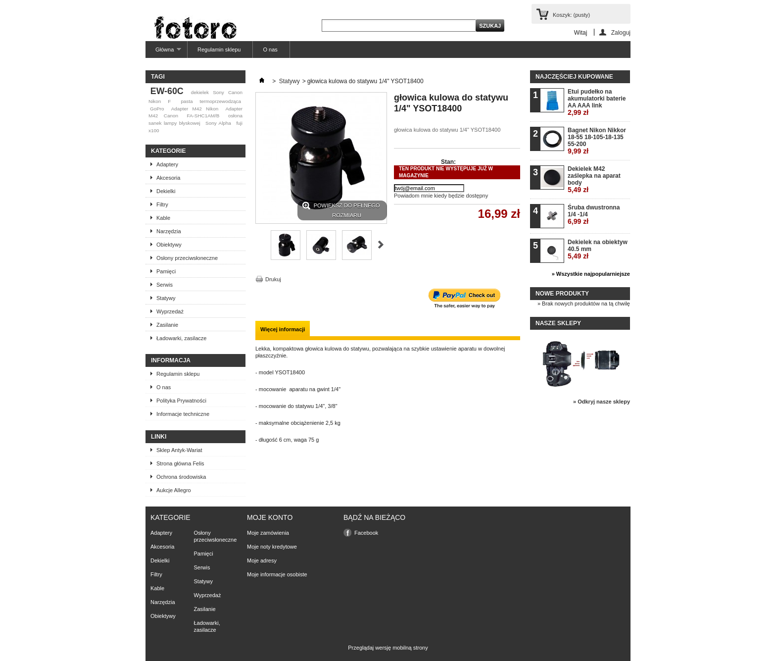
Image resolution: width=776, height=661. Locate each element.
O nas (270, 49)
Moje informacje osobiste (277, 574)
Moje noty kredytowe (272, 547)
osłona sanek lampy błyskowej (195, 119)
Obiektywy (169, 245)
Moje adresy (262, 560)
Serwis (164, 285)
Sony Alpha (218, 123)
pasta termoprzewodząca (211, 101)
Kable (163, 218)
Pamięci (166, 271)
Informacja (171, 360)
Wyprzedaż (170, 311)
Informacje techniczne (182, 414)
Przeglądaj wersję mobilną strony (388, 648)
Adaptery (167, 164)
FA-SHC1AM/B (203, 115)
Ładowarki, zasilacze (181, 338)
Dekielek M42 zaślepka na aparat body (594, 179)
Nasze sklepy (558, 323)
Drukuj (273, 279)
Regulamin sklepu (219, 49)
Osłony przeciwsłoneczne (187, 258)
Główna (163, 52)
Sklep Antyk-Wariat (179, 450)
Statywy (166, 298)
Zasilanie (167, 325)
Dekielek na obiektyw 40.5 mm (598, 249)
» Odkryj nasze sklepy (601, 402)
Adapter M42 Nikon (194, 108)
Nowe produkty (562, 293)
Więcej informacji (282, 329)
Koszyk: (571, 15)
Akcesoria (168, 178)
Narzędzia (168, 231)
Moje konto (269, 517)
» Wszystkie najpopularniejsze (591, 274)
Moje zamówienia (268, 533)
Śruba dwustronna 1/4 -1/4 (594, 214)
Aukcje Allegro (173, 490)
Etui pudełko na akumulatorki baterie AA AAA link (597, 102)
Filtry (162, 204)
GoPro (157, 108)
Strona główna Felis (180, 463)
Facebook (366, 533)
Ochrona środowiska (181, 477)
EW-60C (167, 91)
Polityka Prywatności (181, 401)
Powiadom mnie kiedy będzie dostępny (441, 196)
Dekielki (166, 191)
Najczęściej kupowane (574, 76)
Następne (381, 244)
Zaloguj (620, 32)
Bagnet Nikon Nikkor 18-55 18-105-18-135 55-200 (597, 141)
